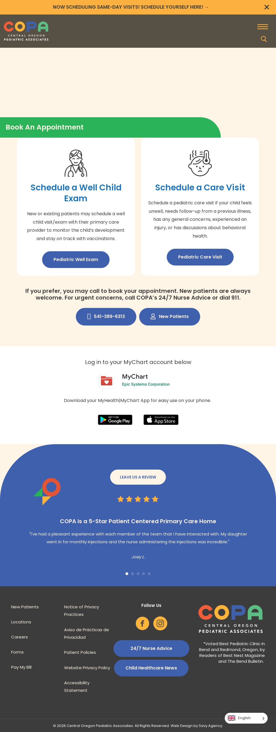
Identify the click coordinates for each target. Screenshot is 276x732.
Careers (19, 637)
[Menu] (263, 27)
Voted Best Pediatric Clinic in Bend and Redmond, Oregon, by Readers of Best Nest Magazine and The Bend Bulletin (232, 652)
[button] (264, 39)
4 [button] (143, 573)
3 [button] (138, 573)
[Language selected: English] (246, 718)
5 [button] (149, 573)
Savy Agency (210, 725)
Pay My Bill (21, 667)
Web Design (182, 725)
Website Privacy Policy (87, 668)
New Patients (25, 607)
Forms (17, 652)
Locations (21, 622)
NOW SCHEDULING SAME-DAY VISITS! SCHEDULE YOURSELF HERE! (128, 7)
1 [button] (126, 573)
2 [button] (132, 573)
